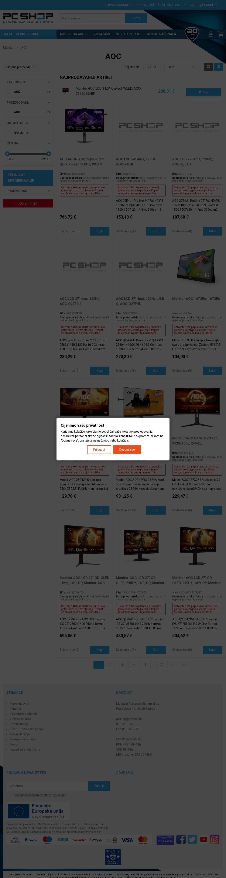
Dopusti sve (127, 449)
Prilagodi (99, 449)
